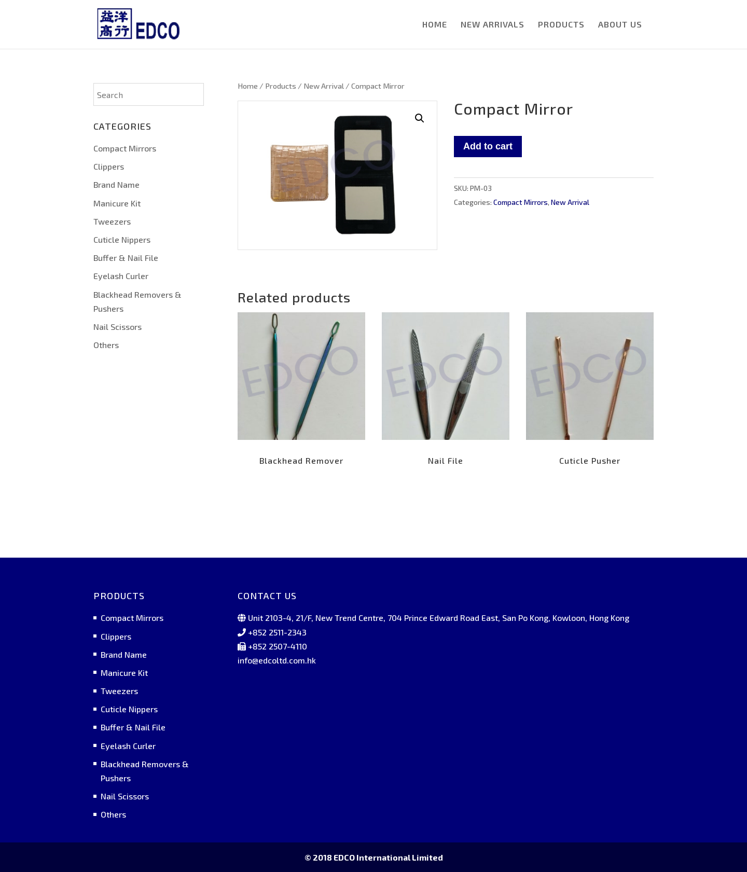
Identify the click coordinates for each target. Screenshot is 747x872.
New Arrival (323, 85)
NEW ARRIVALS (492, 25)
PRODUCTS (561, 25)
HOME (434, 25)
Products (280, 85)
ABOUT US (620, 25)
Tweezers (112, 221)
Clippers (108, 166)
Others (106, 345)
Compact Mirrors (520, 202)
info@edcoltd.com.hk (277, 660)
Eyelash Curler (120, 276)
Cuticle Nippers (121, 239)
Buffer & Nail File (125, 257)
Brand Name (116, 184)
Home (248, 85)
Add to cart (488, 146)
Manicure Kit (117, 203)
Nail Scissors (117, 326)
